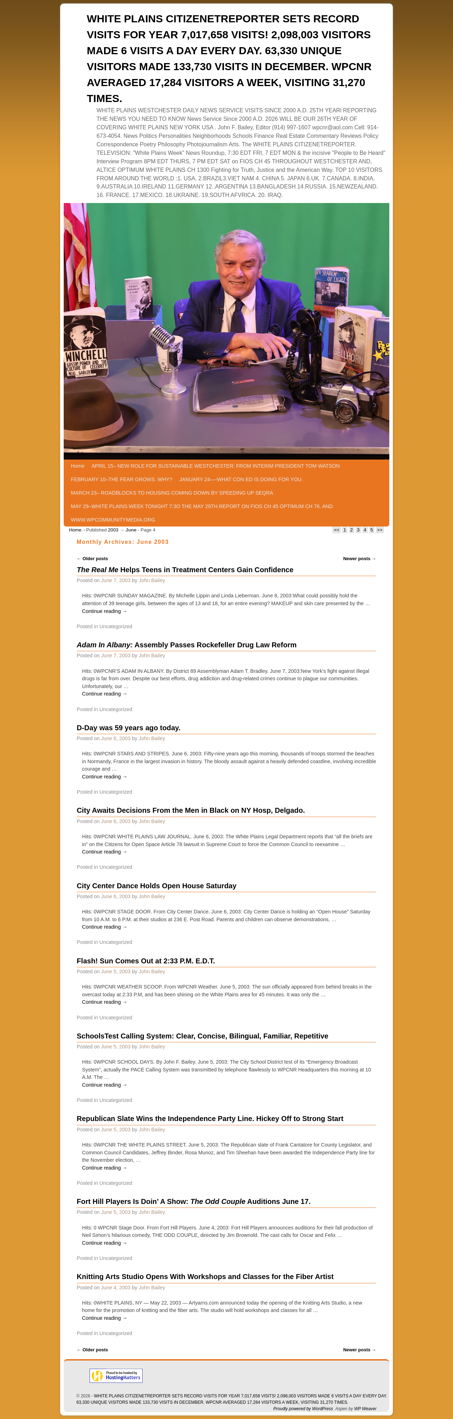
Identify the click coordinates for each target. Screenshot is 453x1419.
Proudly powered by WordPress (303, 1408)
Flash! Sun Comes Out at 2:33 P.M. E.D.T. (146, 961)
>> (380, 530)
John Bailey (152, 580)
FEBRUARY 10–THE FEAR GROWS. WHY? (121, 479)
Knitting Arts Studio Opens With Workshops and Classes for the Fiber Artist (205, 1276)
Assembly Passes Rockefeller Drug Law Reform (187, 645)
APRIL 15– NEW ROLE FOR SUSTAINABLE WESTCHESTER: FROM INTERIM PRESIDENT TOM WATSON (216, 466)
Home (77, 466)
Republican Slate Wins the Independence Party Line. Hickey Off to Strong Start (210, 1118)
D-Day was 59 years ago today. (128, 728)
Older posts (92, 558)
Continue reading (104, 611)
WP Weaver (365, 1408)
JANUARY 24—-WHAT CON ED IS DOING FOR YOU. (241, 479)
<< (336, 530)
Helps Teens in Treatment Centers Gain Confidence (185, 570)
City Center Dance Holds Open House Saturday (156, 886)
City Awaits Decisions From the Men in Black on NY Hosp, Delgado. (191, 810)
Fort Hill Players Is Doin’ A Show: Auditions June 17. (194, 1201)
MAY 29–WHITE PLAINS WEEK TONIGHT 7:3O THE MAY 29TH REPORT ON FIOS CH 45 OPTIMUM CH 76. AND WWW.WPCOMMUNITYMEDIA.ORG (202, 513)
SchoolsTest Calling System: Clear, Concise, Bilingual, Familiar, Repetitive (202, 1036)
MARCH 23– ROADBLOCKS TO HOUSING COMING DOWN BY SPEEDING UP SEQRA (172, 493)
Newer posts (360, 558)
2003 (113, 530)
